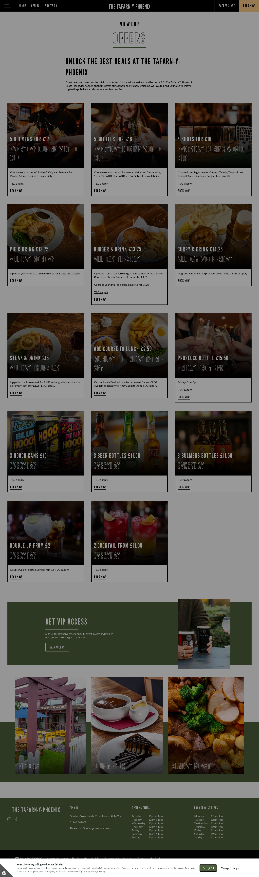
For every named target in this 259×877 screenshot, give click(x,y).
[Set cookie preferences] (6, 870)
